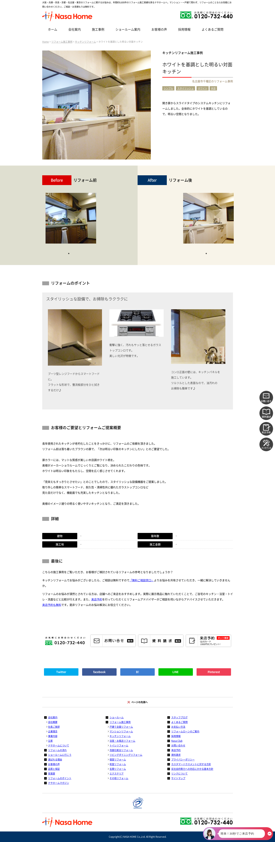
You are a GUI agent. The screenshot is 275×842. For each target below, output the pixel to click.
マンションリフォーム (121, 731)
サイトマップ (178, 778)
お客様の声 (159, 29)
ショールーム (117, 717)
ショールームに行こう (59, 755)
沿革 (50, 741)
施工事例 (98, 29)
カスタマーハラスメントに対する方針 (191, 764)
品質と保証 (54, 769)
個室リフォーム (118, 759)
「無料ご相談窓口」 (141, 580)
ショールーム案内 (127, 29)
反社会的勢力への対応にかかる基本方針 (192, 769)
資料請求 (176, 755)
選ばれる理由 (55, 759)
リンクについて (179, 773)
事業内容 (52, 736)
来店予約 (96, 599)
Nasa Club (176, 741)
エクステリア (117, 773)
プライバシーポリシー (183, 759)
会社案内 (74, 29)
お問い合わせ (178, 745)
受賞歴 (51, 773)
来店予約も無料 (51, 605)
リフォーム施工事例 (61, 42)
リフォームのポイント (59, 778)
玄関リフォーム (118, 769)
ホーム (52, 29)
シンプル (168, 88)
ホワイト (202, 88)
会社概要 (52, 722)
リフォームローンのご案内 (185, 731)
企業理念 (52, 731)
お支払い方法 (178, 727)
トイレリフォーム (119, 745)
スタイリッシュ (185, 88)
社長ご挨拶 (54, 727)
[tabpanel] (71, 220)
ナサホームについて (58, 745)
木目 (213, 88)
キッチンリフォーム (85, 42)
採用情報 (184, 29)
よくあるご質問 (212, 29)
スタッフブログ (179, 717)
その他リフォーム (119, 778)
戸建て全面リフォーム (121, 727)
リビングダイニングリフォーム (126, 755)
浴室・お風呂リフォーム (122, 741)
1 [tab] (69, 253)
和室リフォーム (118, 764)
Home (45, 42)
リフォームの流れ (57, 750)
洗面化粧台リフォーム (121, 750)
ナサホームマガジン (58, 783)
